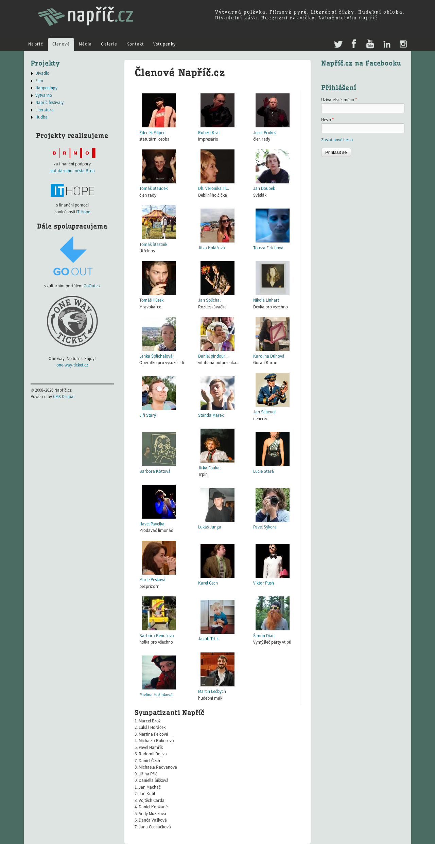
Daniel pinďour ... (213, 356)
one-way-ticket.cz (72, 365)
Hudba (41, 117)
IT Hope (83, 212)
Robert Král (209, 133)
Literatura (44, 110)
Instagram (403, 44)
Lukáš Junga (209, 527)
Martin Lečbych (212, 691)
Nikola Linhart (266, 300)
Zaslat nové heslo (337, 140)
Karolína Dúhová (268, 356)
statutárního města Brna (72, 171)
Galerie (109, 44)
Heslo (327, 120)
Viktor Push (263, 583)
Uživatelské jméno (339, 100)
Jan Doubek (264, 188)
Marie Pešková (152, 579)
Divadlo (42, 73)
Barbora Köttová (155, 471)
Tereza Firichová (268, 248)
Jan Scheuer (264, 412)
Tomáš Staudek (153, 188)
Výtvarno (43, 95)
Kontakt (135, 44)
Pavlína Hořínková (156, 695)
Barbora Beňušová (156, 636)
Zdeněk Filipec (152, 133)
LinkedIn (387, 44)
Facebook (354, 44)
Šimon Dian (264, 636)
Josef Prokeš (264, 133)
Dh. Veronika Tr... (213, 188)
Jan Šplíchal (209, 300)
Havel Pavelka (151, 524)
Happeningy (46, 88)
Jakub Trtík (208, 639)
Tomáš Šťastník (153, 244)
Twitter (338, 41)
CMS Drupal (63, 396)
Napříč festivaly (49, 102)
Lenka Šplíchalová (156, 356)
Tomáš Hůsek (151, 300)
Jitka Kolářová (211, 248)
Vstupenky (164, 44)
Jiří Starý (147, 415)
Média (85, 44)
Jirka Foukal (209, 468)
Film (39, 81)
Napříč (35, 44)
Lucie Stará (263, 471)
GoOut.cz (92, 286)
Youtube (370, 44)
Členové (61, 44)
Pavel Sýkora (265, 527)
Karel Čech (208, 583)
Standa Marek (211, 415)
